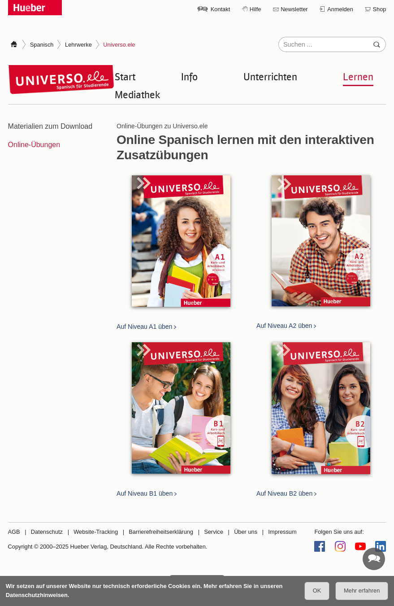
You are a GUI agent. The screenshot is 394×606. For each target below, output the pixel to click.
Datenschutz (47, 531)
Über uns (245, 531)
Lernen (358, 76)
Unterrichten (270, 76)
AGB (14, 531)
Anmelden (340, 9)
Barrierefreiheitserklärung (161, 531)
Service (213, 531)
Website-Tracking (96, 531)
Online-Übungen (34, 144)
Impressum (282, 531)
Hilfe (255, 9)
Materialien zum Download (50, 126)
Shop (379, 9)
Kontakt (220, 9)
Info (189, 76)
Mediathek (137, 94)
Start (125, 76)
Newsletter (294, 9)
